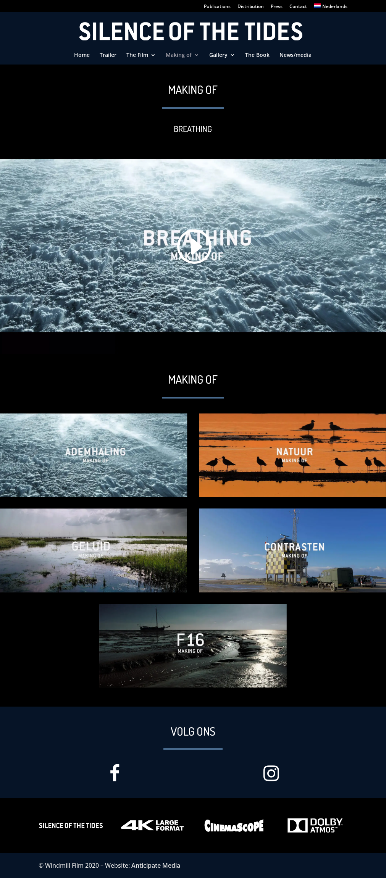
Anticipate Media (155, 865)
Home (82, 55)
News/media (295, 55)
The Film (137, 55)
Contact (298, 7)
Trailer (108, 55)
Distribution (250, 7)
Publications (217, 7)
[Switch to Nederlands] (330, 7)
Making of (179, 55)
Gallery (218, 55)
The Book (257, 55)
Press (277, 7)
